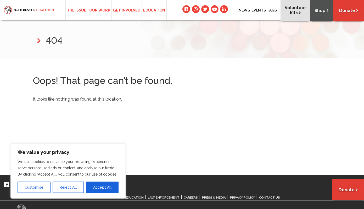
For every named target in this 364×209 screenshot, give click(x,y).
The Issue (76, 10)
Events (258, 10)
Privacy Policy (244, 197)
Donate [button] (348, 10)
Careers (191, 197)
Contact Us (271, 197)
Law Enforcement (164, 197)
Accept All (102, 187)
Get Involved (126, 10)
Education (154, 10)
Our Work (99, 10)
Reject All (68, 187)
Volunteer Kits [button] (294, 10)
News (244, 10)
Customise (34, 187)
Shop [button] (321, 10)
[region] (68, 171)
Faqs (272, 10)
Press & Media (215, 197)
